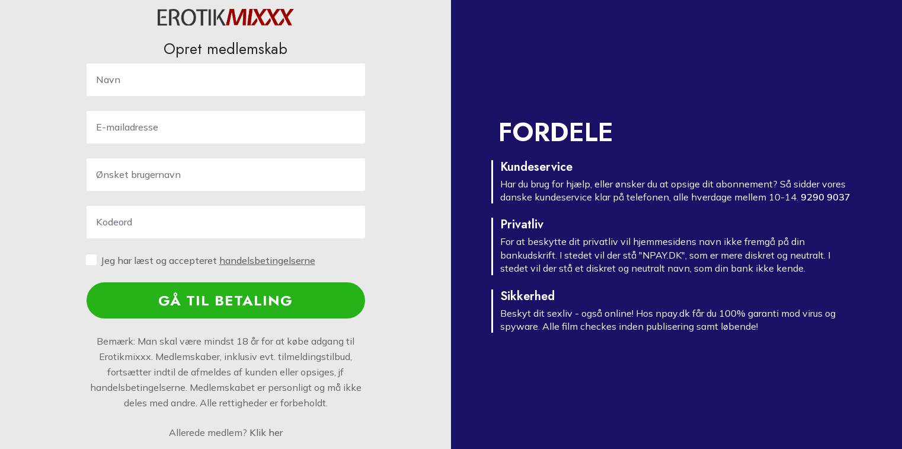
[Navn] (226, 79)
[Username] (226, 174)
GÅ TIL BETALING (225, 300)
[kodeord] (226, 222)
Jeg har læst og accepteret (208, 260)
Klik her (266, 432)
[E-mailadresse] (226, 127)
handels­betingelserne (267, 260)
